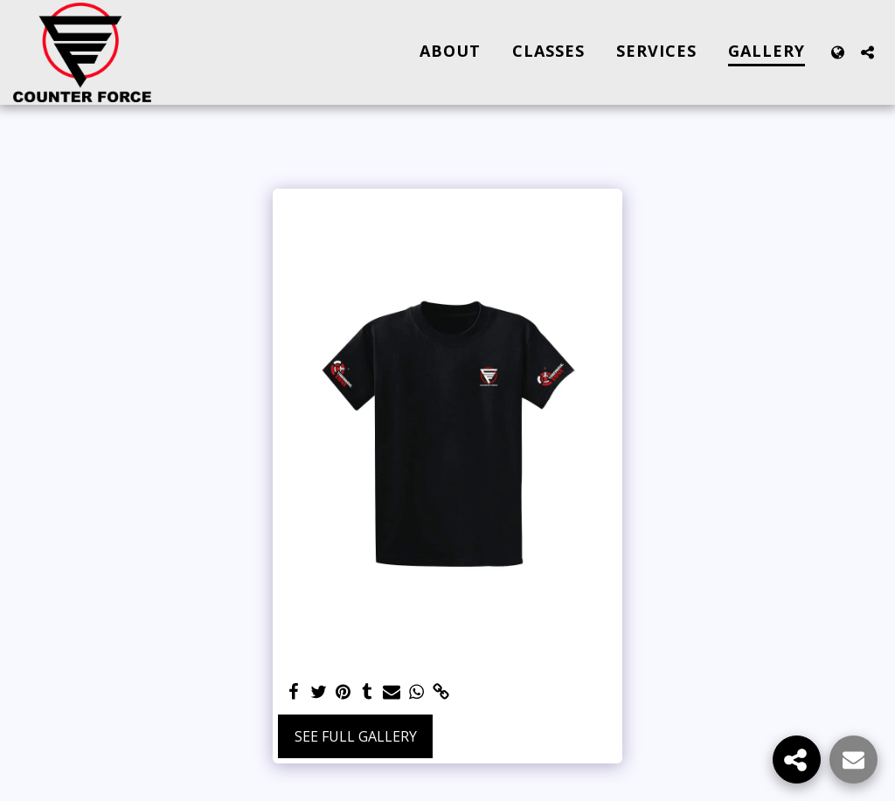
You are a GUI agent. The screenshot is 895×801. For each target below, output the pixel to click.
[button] (867, 52)
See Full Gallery (356, 736)
